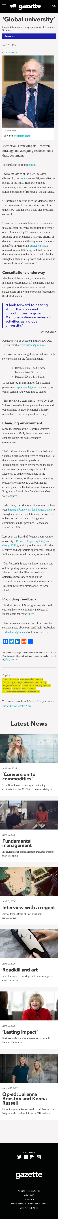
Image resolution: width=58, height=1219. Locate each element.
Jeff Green (11, 52)
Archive (29, 1195)
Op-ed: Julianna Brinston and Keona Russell (24, 1098)
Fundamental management (17, 843)
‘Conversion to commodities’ (18, 776)
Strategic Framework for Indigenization (30, 509)
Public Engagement (41, 685)
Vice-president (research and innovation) (21, 691)
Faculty (43, 682)
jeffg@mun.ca (10, 659)
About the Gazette (28, 1191)
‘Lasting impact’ (20, 1032)
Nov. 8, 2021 (9, 44)
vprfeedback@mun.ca (32, 345)
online (31, 164)
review (23, 178)
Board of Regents (11, 679)
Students (32, 688)
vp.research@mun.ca (28, 387)
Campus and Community (31, 679)
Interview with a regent (28, 907)
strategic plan (37, 245)
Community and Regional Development (21, 682)
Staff (24, 688)
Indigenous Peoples (12, 685)
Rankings (7, 688)
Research (16, 688)
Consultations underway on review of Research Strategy (28, 29)
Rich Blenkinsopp (22, 136)
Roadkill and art (20, 970)
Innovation (26, 685)
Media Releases (29, 1208)
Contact (29, 1199)
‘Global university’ (28, 19)
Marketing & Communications (29, 1203)
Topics (6, 675)
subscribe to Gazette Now (16, 706)
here (31, 613)
